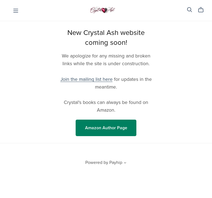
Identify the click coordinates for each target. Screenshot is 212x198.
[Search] (189, 9)
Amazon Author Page (106, 128)
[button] (125, 163)
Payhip (115, 162)
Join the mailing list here (86, 79)
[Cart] (203, 10)
